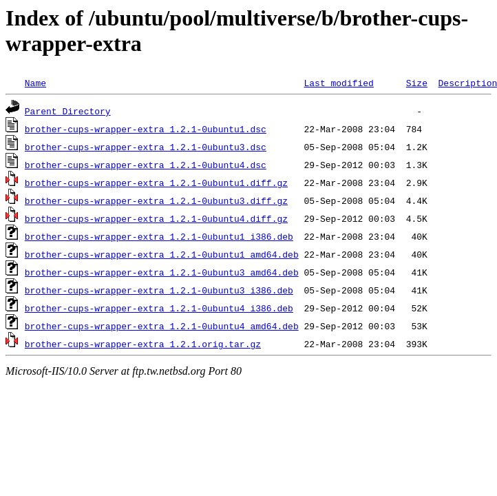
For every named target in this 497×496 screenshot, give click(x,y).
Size (416, 82)
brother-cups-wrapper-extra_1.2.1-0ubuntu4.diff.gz (156, 218)
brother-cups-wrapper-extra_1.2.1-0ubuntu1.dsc (145, 129)
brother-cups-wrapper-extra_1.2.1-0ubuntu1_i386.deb (159, 236)
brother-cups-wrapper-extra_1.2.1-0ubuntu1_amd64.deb (162, 254)
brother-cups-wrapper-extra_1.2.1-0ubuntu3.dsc (145, 147)
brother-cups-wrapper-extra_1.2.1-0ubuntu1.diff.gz (156, 182)
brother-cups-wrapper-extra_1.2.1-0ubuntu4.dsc (145, 164)
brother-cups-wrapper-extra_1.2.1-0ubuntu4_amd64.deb (162, 326)
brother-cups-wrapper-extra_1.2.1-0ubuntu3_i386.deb (159, 290)
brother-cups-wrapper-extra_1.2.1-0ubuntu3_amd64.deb (162, 272)
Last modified (338, 82)
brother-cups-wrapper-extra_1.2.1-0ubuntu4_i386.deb (159, 308)
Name (35, 82)
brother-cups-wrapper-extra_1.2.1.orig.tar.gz (143, 344)
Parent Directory (68, 111)
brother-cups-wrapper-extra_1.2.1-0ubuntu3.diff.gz (156, 200)
